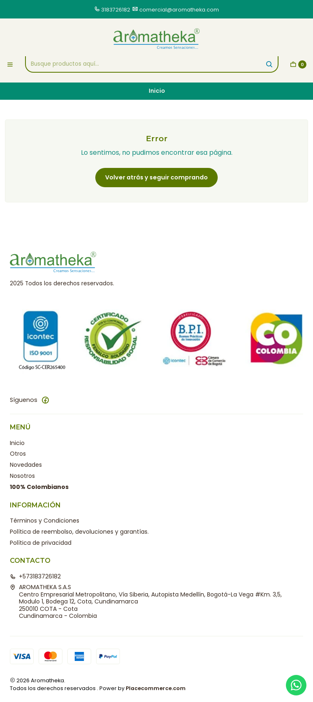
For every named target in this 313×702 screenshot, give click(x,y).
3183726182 (115, 9)
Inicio (17, 443)
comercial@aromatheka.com (179, 9)
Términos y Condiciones (44, 520)
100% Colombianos (39, 487)
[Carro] (298, 64)
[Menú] (10, 64)
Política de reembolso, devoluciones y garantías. (79, 532)
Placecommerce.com (156, 688)
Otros (18, 454)
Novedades (26, 465)
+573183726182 (35, 576)
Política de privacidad (40, 543)
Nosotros (22, 476)
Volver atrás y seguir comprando (156, 177)
